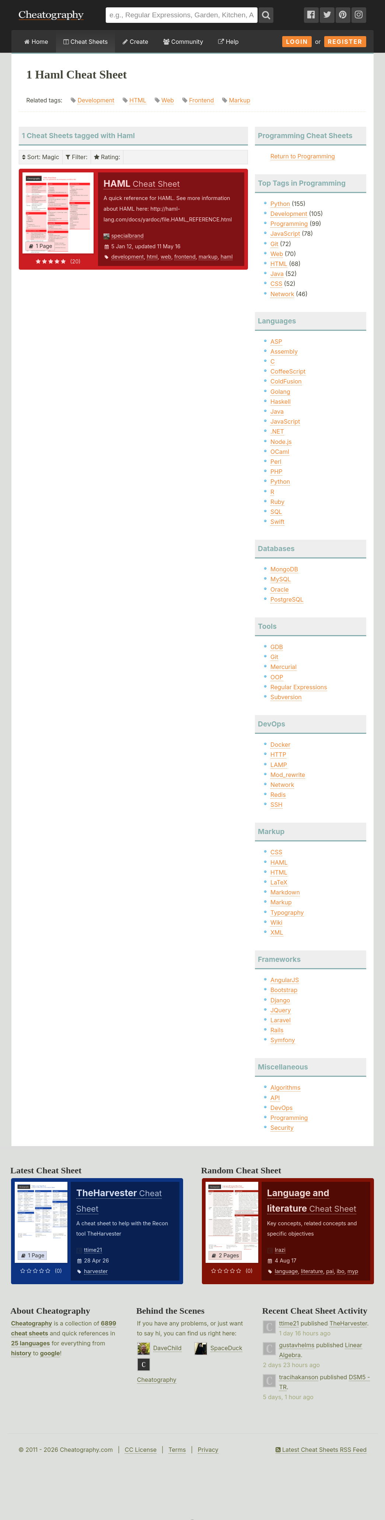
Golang (280, 391)
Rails (276, 1030)
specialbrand (127, 235)
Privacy (208, 1449)
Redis (278, 794)
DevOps (281, 1107)
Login (297, 41)
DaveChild (167, 1348)
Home (36, 41)
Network (282, 294)
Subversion (286, 697)
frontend (185, 256)
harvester (96, 1271)
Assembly (284, 351)
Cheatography (31, 1323)
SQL (276, 511)
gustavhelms (296, 1345)
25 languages (30, 1343)
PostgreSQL (287, 599)
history (21, 1353)
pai (330, 1271)
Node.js (281, 441)
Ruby (277, 501)
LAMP (278, 764)
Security (282, 1127)
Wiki (276, 922)
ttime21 (93, 1250)
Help (228, 41)
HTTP (278, 754)
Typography (287, 912)
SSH (276, 804)
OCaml (279, 451)
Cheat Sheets (85, 41)
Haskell (280, 401)
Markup (240, 100)
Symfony (282, 1040)
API (275, 1098)
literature (312, 1271)
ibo (340, 1271)
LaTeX (278, 882)
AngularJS (284, 980)
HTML (137, 100)
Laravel (280, 1020)
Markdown (285, 892)
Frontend (201, 100)
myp (352, 1271)
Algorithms (285, 1087)
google (50, 1353)
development (127, 256)
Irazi (280, 1250)
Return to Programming (302, 156)
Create (135, 41)
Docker (280, 744)
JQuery (280, 1010)
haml (227, 256)
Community (183, 41)
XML (276, 932)
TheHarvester (348, 1323)
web (166, 256)
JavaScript (285, 233)
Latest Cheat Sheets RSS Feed (321, 1449)
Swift (277, 521)
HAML (278, 862)
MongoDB (284, 569)
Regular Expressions (298, 687)
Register (345, 41)
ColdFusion (286, 381)
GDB (276, 647)
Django (280, 1000)
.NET (277, 431)
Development (95, 100)
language (286, 1271)
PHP (276, 471)
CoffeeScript (287, 371)
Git (274, 244)
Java (277, 273)
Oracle (279, 589)
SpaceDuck (226, 1348)
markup (208, 256)
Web (167, 100)
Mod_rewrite (287, 774)
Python (280, 203)
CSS (276, 283)
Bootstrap (283, 990)
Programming (289, 223)
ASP (276, 341)
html (152, 256)
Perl (275, 461)
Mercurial (283, 666)
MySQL (280, 579)
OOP (276, 677)
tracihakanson (298, 1377)
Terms (177, 1449)
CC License (141, 1449)
